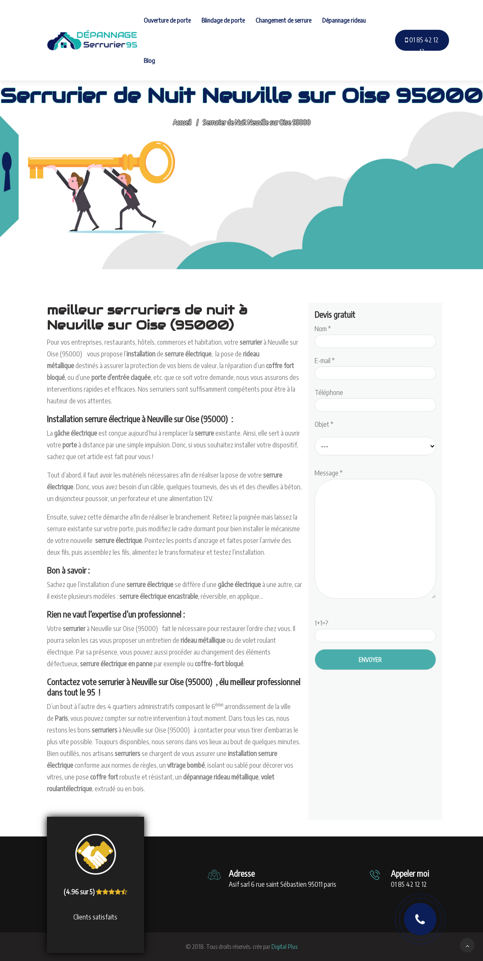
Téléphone (375, 398)
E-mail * (375, 366)
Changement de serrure (283, 20)
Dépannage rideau (344, 20)
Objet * (324, 424)
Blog (149, 60)
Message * (375, 534)
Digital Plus (284, 946)
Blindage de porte (223, 20)
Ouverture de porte (167, 20)
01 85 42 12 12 (422, 46)
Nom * (375, 335)
